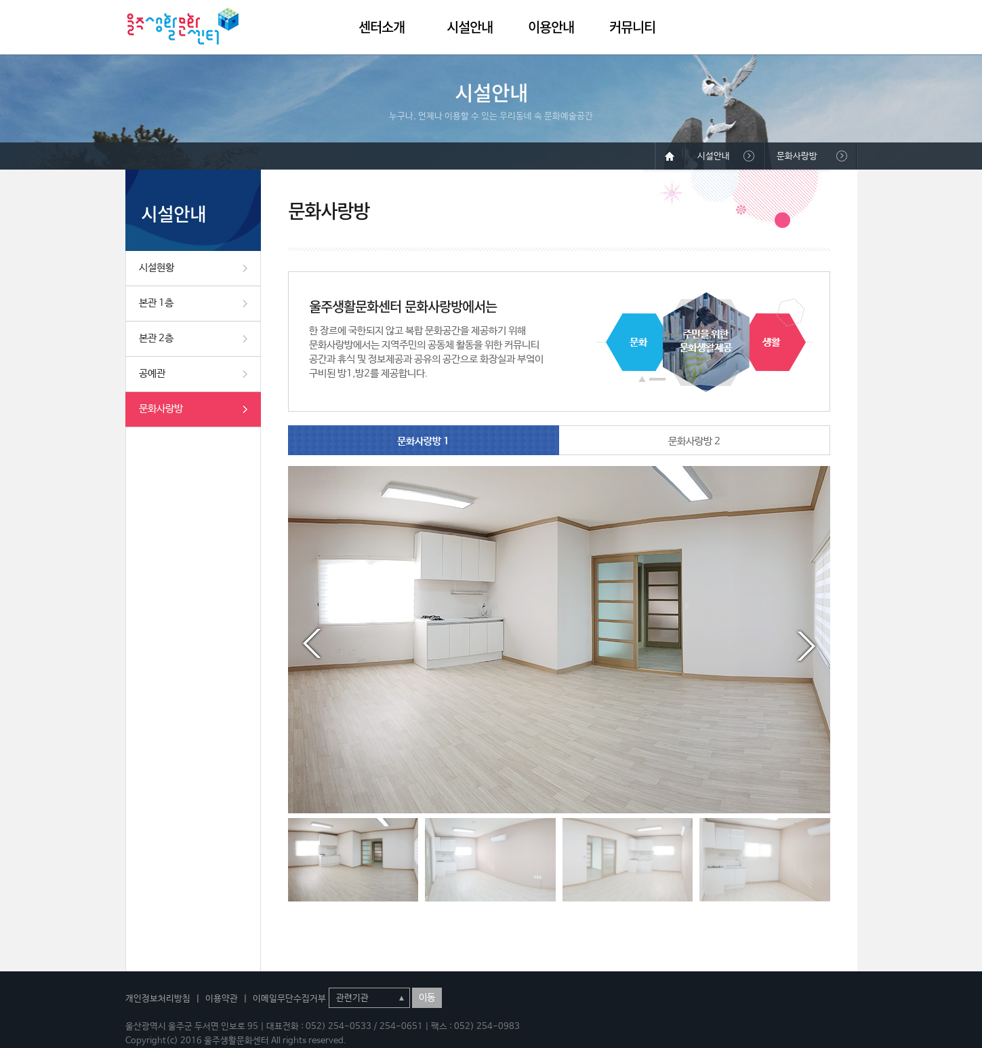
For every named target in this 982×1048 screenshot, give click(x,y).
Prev (311, 643)
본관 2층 (156, 338)
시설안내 (470, 27)
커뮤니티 (632, 27)
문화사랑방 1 (423, 441)
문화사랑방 (161, 408)
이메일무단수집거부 (289, 999)
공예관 (152, 373)
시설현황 (156, 267)
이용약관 (221, 999)
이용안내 (551, 27)
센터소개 (382, 27)
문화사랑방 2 (694, 441)
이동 (427, 997)
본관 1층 (156, 303)
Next (806, 643)
